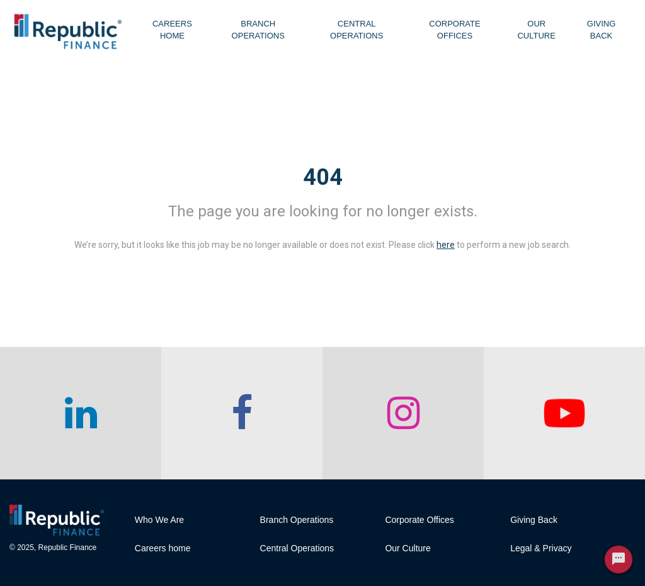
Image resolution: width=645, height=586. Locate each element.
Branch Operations (258, 29)
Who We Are (159, 520)
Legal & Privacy (540, 548)
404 (323, 177)
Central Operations (356, 29)
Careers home (163, 548)
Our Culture (536, 29)
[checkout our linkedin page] (80, 413)
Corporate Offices (454, 29)
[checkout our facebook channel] (241, 413)
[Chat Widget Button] (618, 559)
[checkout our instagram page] (403, 413)
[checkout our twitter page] (564, 413)
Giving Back (601, 29)
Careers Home (172, 29)
